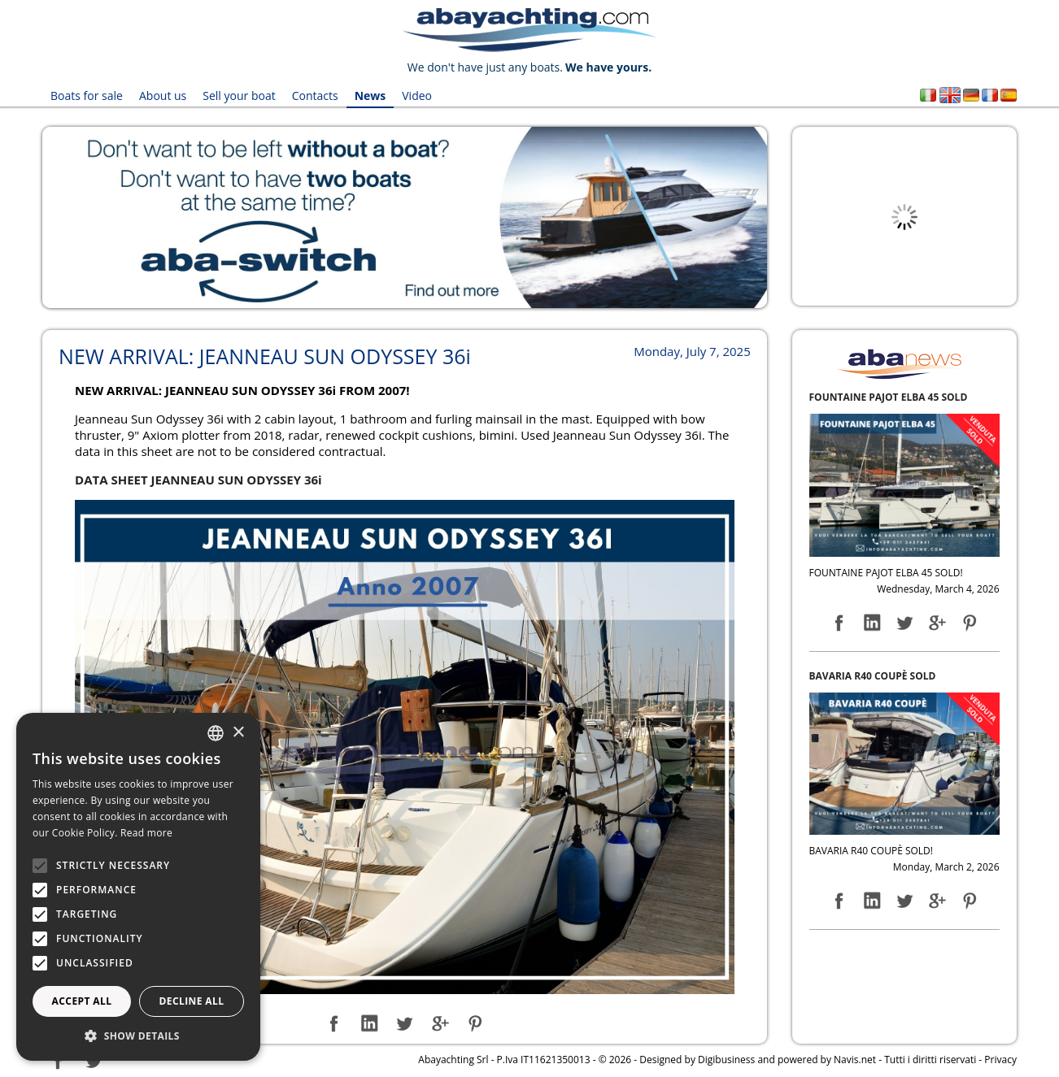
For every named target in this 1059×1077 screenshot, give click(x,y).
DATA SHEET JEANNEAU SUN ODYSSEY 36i (198, 479)
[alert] (138, 887)
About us (162, 95)
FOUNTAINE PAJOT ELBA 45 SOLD (888, 397)
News (370, 95)
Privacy (1000, 1059)
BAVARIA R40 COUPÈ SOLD (872, 676)
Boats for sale (86, 95)
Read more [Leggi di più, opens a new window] (146, 833)
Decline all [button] (191, 1001)
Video (417, 95)
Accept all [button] (82, 1001)
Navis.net (855, 1059)
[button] (138, 1035)
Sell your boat (239, 95)
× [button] (238, 733)
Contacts (315, 95)
